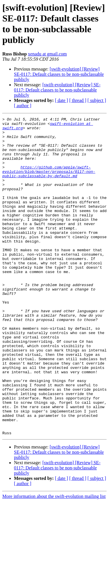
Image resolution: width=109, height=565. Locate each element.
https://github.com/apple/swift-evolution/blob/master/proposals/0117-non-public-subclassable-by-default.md (48, 183)
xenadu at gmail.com (47, 53)
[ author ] (22, 105)
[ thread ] (77, 100)
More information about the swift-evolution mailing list (54, 559)
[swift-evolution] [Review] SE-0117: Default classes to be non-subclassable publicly (59, 74)
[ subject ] (96, 100)
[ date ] (61, 100)
